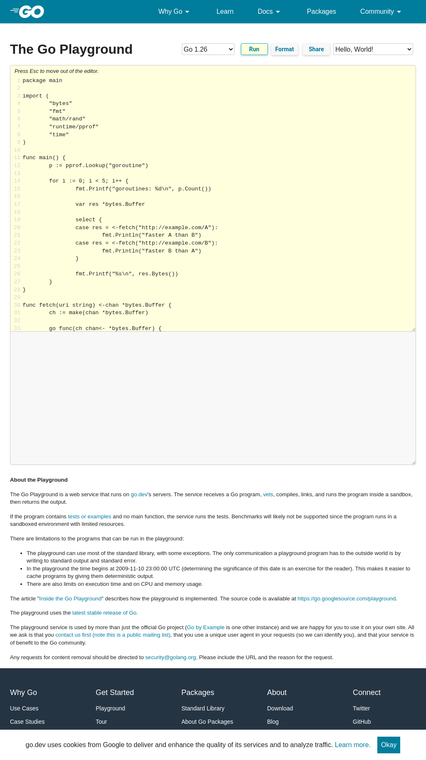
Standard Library (203, 708)
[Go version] (208, 49)
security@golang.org (170, 657)
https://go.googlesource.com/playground (346, 598)
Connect (367, 692)
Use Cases (24, 708)
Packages (321, 11)
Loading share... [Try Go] (219, 204)
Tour (101, 721)
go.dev (139, 494)
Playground (110, 708)
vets (268, 494)
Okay (388, 744)
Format (284, 49)
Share (316, 49)
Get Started (115, 692)
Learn (224, 11)
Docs (270, 12)
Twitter (361, 708)
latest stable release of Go (104, 613)
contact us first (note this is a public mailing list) (112, 635)
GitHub (362, 721)
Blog (273, 721)
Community (382, 12)
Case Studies (27, 721)
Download (280, 708)
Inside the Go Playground (70, 598)
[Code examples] (373, 49)
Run (254, 49)
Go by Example (206, 627)
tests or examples (89, 516)
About (277, 692)
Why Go (176, 12)
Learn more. (353, 744)
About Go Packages (207, 721)
